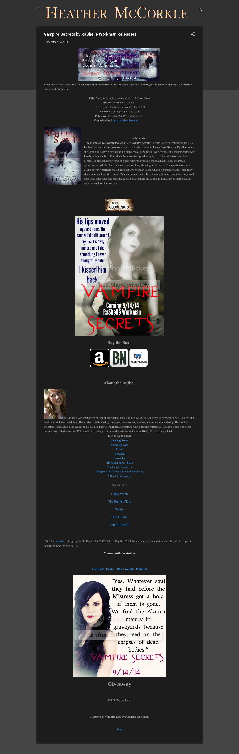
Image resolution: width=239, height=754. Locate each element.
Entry (119, 729)
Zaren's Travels (119, 524)
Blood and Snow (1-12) (119, 462)
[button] (193, 35)
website (59, 541)
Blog (120, 569)
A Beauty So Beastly (119, 476)
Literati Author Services (124, 120)
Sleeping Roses (119, 440)
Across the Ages (119, 444)
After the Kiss (119, 517)
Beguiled (119, 453)
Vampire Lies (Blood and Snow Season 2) (119, 471)
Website (129, 569)
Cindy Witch (119, 494)
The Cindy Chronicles (119, 467)
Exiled (119, 449)
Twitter (110, 569)
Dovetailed (119, 458)
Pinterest (141, 569)
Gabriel (119, 509)
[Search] (200, 10)
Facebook (98, 569)
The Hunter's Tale (119, 501)
